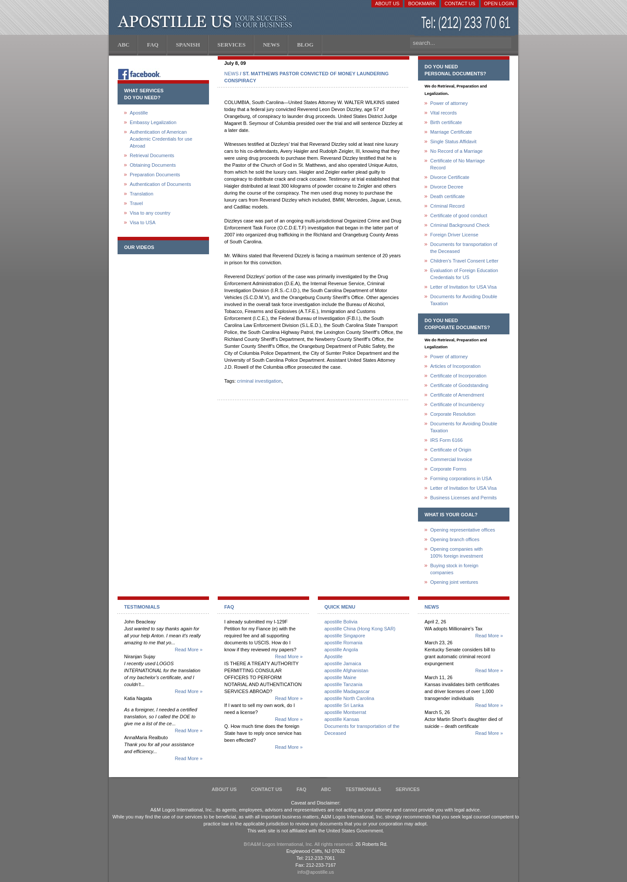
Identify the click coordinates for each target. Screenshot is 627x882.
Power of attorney (449, 103)
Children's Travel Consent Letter (464, 260)
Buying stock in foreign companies (454, 569)
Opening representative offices (462, 529)
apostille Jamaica (342, 663)
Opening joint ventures (454, 582)
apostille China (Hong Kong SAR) (359, 628)
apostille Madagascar (347, 691)
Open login (499, 3)
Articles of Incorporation (455, 366)
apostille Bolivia (340, 621)
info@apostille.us (315, 872)
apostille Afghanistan (346, 670)
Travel (136, 203)
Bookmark (422, 3)
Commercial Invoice (451, 459)
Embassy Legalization (153, 122)
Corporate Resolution (452, 414)
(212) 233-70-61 (467, 24)
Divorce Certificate (449, 177)
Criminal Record (447, 206)
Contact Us (460, 3)
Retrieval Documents (152, 155)
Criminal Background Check (459, 225)
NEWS (231, 73)
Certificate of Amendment (457, 394)
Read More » (188, 649)
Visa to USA (142, 222)
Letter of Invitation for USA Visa (463, 287)
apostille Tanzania (343, 684)
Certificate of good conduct (458, 215)
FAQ (302, 789)
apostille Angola (341, 649)
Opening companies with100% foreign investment (456, 552)
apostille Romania (343, 642)
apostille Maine (340, 677)
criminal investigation (259, 381)
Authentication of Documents (160, 184)
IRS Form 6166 (446, 440)
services (407, 789)
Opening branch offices (454, 539)
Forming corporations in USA (461, 478)
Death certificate (447, 196)
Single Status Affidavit (453, 141)
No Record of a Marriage (456, 151)
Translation (141, 193)
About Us (387, 3)
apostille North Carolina (349, 698)
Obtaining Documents (153, 165)
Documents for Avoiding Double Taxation (463, 300)
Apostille (139, 112)
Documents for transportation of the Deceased (463, 248)
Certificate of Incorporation (458, 375)
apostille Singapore (344, 635)
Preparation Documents (155, 174)
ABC (326, 789)
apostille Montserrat (345, 712)
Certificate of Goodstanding (459, 385)
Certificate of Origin (450, 449)
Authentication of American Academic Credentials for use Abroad (161, 138)
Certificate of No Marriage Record (457, 164)
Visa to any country (150, 212)
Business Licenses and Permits (463, 497)
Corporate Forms (448, 468)
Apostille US (207, 21)
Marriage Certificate (451, 132)
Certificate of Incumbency (457, 404)
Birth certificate (446, 122)
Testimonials (363, 789)
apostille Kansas (341, 719)
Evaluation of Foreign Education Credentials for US (464, 274)
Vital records (443, 112)
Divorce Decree (446, 186)
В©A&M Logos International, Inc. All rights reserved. (299, 844)
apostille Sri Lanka (344, 705)
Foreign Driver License (454, 234)
